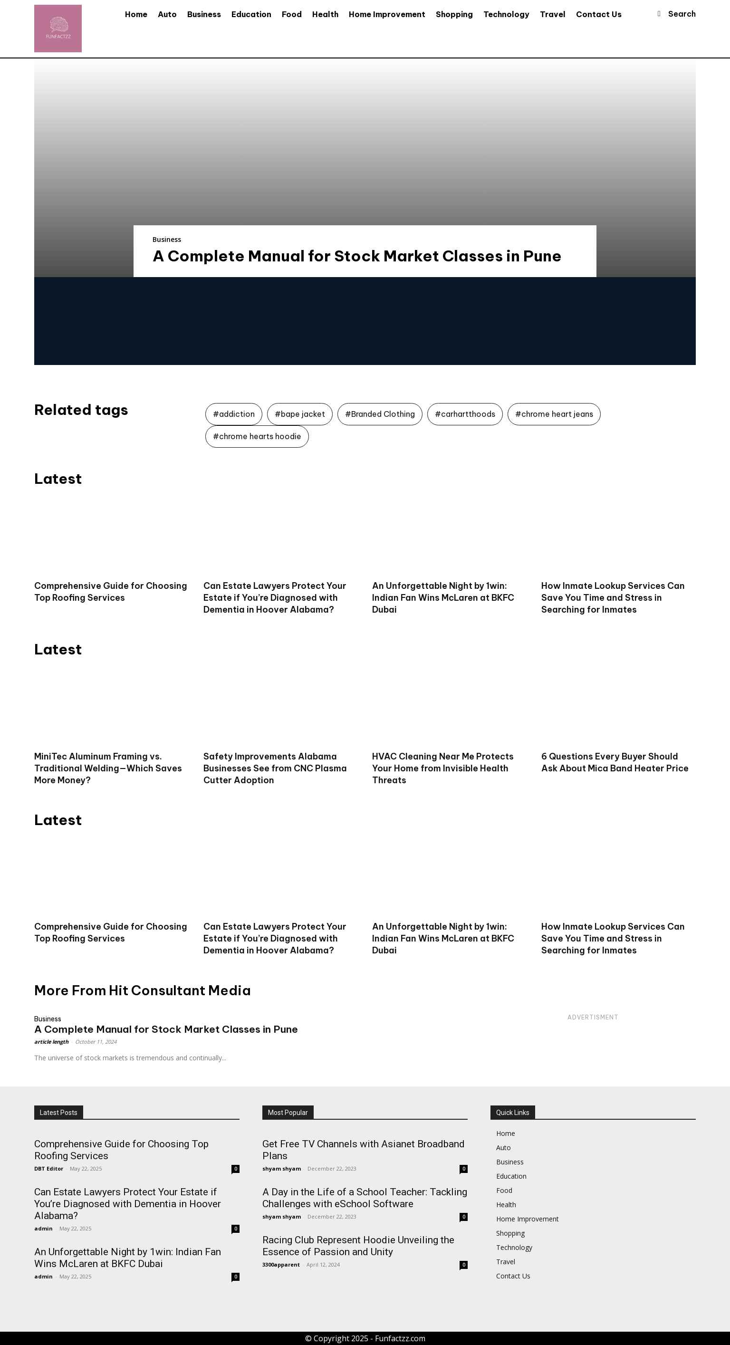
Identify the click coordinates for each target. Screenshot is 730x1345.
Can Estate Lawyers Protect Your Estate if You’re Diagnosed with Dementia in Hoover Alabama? (274, 597)
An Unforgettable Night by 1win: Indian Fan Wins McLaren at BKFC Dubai (443, 597)
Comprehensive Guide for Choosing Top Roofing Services (110, 932)
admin (43, 1228)
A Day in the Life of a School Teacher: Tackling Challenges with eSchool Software (364, 1198)
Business (167, 239)
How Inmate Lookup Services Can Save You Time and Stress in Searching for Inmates (613, 597)
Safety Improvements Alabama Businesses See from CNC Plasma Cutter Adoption (275, 768)
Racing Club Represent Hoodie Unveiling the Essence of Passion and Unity (358, 1246)
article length (51, 1041)
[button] (673, 14)
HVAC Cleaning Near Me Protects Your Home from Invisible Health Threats (443, 768)
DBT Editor (48, 1168)
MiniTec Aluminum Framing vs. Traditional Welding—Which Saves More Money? (108, 768)
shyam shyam (281, 1168)
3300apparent (281, 1264)
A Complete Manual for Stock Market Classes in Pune (357, 255)
